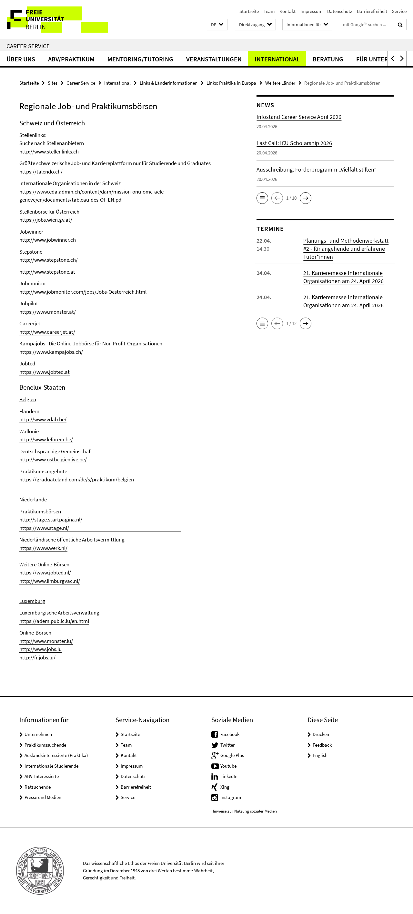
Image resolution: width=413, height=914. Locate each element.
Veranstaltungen (214, 59)
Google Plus (232, 755)
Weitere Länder (280, 83)
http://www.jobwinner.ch (47, 239)
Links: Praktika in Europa (231, 83)
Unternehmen (38, 734)
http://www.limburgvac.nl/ (49, 580)
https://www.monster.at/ (47, 311)
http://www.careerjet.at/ (47, 331)
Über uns (20, 59)
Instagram (230, 797)
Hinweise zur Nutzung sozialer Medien (244, 811)
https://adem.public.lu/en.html (54, 621)
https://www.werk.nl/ (43, 548)
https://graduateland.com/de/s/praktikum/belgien (76, 479)
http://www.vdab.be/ (42, 419)
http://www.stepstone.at (47, 271)
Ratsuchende (38, 787)
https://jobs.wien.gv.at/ (45, 219)
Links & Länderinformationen (168, 83)
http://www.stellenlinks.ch (49, 151)
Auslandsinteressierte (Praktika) (56, 755)
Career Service (28, 46)
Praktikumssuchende (45, 745)
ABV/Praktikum (71, 59)
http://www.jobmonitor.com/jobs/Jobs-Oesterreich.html (82, 291)
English (320, 755)
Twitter (227, 745)
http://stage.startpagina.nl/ (50, 519)
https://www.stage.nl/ (100, 527)
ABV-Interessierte (42, 776)
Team (269, 11)
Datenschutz (339, 11)
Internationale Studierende (51, 766)
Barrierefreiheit (372, 11)
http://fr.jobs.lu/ (37, 657)
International (277, 59)
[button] (217, 25)
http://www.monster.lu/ (46, 641)
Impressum (311, 11)
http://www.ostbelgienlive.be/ (53, 459)
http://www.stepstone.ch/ (48, 259)
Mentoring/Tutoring (140, 59)
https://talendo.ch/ (41, 171)
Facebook (229, 734)
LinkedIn (228, 776)
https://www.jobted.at (44, 371)
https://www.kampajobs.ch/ (51, 351)
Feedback (322, 745)
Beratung (328, 59)
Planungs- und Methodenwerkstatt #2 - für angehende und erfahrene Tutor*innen (345, 248)
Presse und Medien (43, 797)
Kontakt (287, 11)
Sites (52, 83)
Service (399, 11)
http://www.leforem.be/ (46, 439)
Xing (224, 787)
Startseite (249, 11)
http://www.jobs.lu (40, 649)
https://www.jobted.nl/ (45, 572)
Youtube (228, 766)
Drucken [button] (321, 734)
